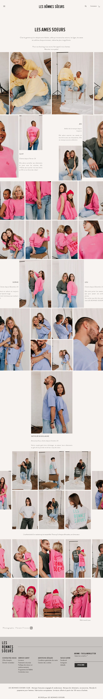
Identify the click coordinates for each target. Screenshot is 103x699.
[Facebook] (9, 345)
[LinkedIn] (9, 353)
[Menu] (4, 6)
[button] (99, 6)
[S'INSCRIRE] (81, 665)
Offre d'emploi (7, 660)
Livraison (21, 660)
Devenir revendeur (8, 663)
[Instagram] (9, 349)
